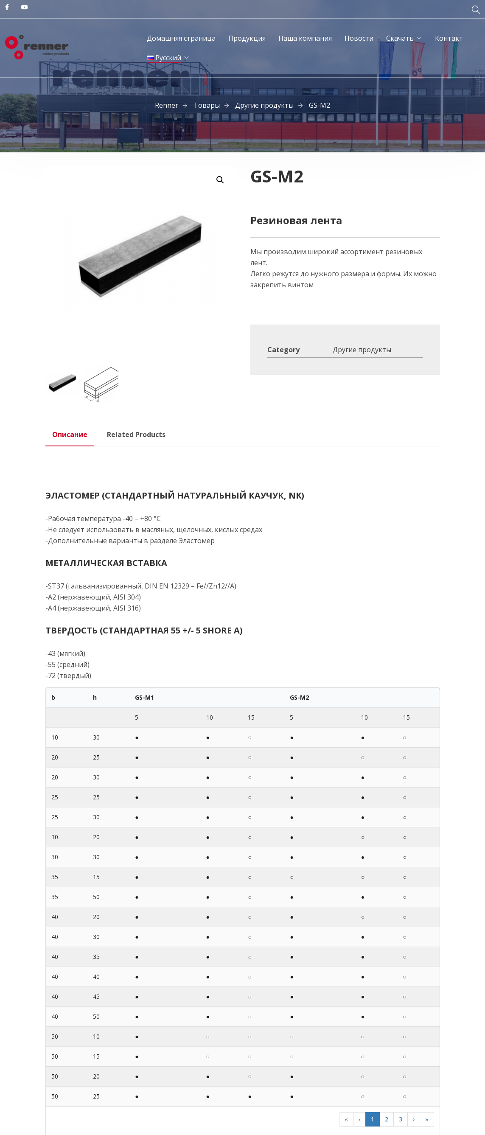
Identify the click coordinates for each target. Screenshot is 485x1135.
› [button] (414, 1119)
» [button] (427, 1119)
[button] (220, 180)
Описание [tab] (69, 434)
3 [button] (400, 1119)
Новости (359, 38)
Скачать (400, 38)
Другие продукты (362, 349)
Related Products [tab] (136, 434)
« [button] (346, 1119)
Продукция (247, 38)
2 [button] (386, 1119)
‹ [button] (359, 1119)
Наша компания (305, 38)
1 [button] (372, 1119)
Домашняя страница (181, 38)
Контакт (449, 38)
